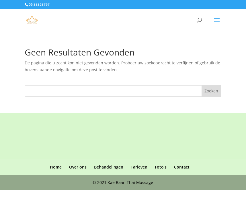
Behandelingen (108, 167)
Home (56, 167)
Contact (182, 167)
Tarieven (139, 167)
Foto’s (161, 167)
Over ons (78, 167)
